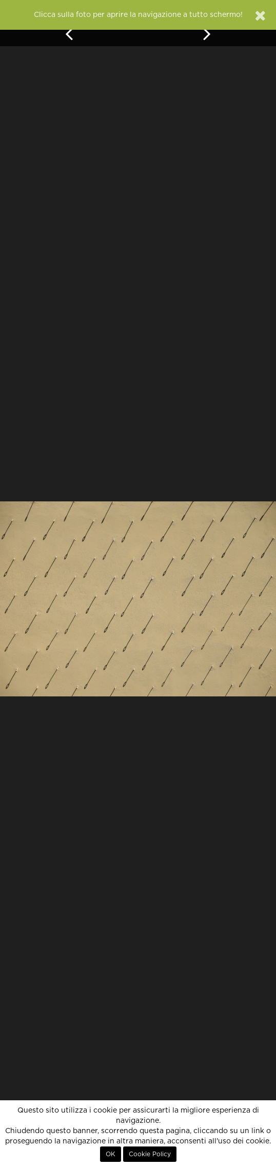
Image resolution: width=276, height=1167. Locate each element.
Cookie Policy (150, 1154)
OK (110, 1154)
